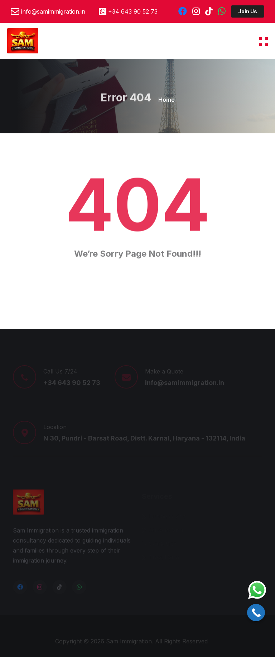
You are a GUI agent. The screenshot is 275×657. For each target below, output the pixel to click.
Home (166, 99)
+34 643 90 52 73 (133, 11)
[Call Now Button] (256, 612)
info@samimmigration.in (53, 11)
